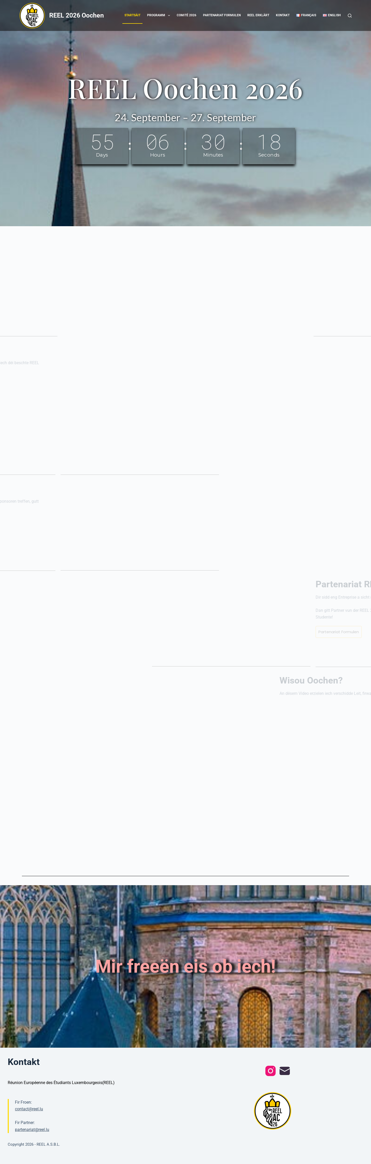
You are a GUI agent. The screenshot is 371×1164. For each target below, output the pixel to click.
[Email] (285, 1071)
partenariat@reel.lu (32, 1129)
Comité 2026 (186, 15)
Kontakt (283, 15)
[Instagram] (270, 1071)
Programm (159, 15)
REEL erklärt (258, 15)
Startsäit (132, 15)
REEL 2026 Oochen (76, 15)
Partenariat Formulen (222, 15)
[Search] (350, 16)
